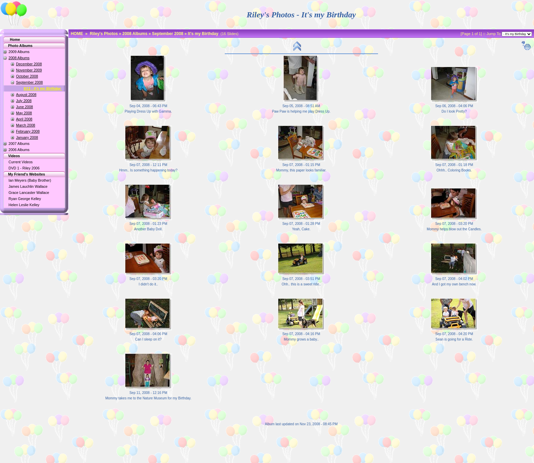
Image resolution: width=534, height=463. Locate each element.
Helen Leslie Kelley (24, 205)
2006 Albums (19, 150)
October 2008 (27, 76)
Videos (10, 156)
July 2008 (24, 101)
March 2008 (25, 125)
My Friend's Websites (23, 174)
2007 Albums (19, 144)
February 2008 (28, 131)
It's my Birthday (203, 33)
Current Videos (21, 162)
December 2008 (29, 64)
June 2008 (24, 107)
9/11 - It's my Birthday (42, 88)
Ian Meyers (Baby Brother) (30, 180)
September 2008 (29, 82)
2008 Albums (19, 58)
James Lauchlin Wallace (28, 186)
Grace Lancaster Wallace (29, 193)
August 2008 (26, 95)
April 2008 (24, 119)
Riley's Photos (104, 33)
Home (15, 39)
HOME (77, 33)
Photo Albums (17, 46)
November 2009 (29, 70)
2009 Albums (19, 52)
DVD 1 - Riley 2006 (24, 168)
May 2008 (24, 113)
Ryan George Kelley (25, 199)
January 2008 (27, 137)
